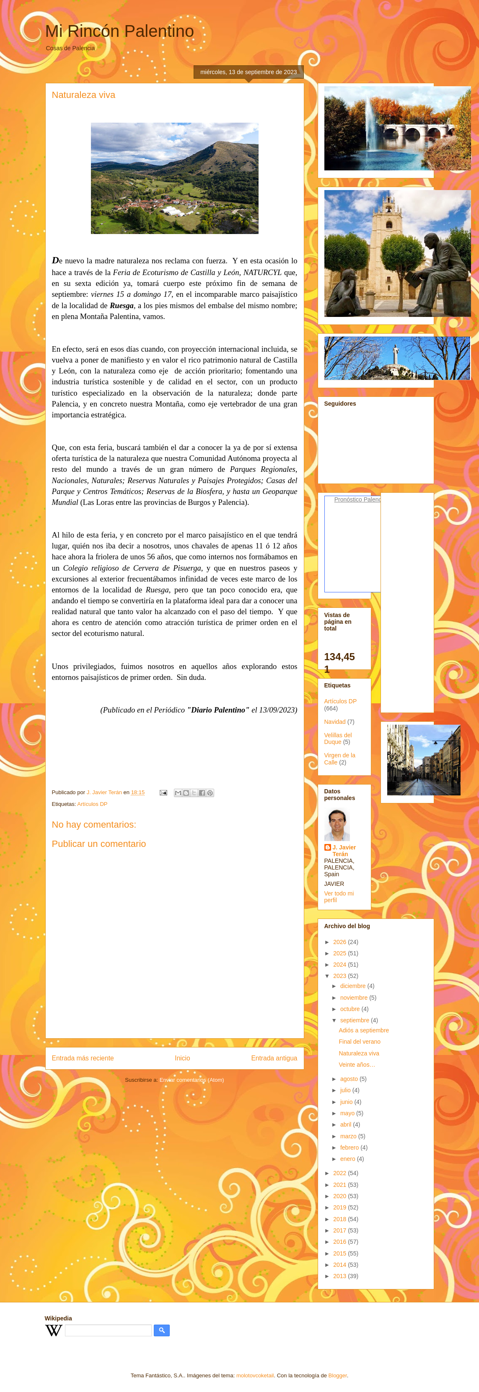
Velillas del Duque (338, 739)
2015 (340, 1253)
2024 (340, 964)
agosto (350, 1079)
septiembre (355, 1020)
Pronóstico (348, 499)
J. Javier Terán (344, 850)
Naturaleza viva (359, 1053)
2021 (340, 1184)
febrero (350, 1147)
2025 (340, 953)
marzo (349, 1136)
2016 (340, 1241)
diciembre (354, 986)
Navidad (335, 721)
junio (347, 1102)
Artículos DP (92, 804)
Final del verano (360, 1041)
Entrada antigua (274, 1058)
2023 (340, 976)
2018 (340, 1219)
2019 (340, 1207)
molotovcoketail (255, 1375)
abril (346, 1124)
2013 (340, 1276)
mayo (348, 1113)
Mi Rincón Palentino (119, 31)
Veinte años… (357, 1064)
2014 (340, 1264)
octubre (351, 1009)
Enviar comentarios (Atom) (192, 1080)
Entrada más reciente (83, 1058)
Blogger (338, 1375)
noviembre (354, 997)
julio (346, 1090)
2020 (340, 1196)
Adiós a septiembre (364, 1030)
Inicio (182, 1058)
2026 (340, 942)
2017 (340, 1230)
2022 (340, 1173)
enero (348, 1158)
